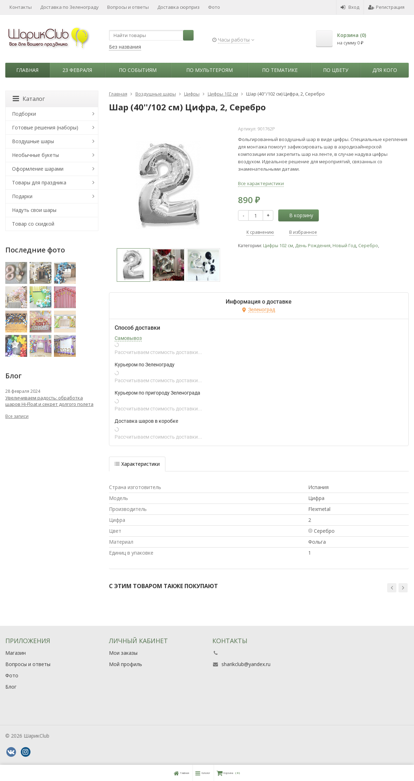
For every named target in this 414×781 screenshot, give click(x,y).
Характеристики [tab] (137, 463)
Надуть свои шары (34, 210)
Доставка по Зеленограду (69, 7)
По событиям (138, 70)
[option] (133, 265)
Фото (214, 7)
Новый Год (344, 246)
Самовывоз (128, 338)
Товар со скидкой (33, 223)
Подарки (22, 196)
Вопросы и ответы (128, 7)
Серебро (368, 246)
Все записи (17, 416)
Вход (350, 7)
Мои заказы (123, 652)
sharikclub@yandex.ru (245, 664)
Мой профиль (125, 664)
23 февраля (77, 70)
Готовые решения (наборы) (45, 127)
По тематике (280, 70)
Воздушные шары (33, 141)
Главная (27, 70)
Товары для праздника (39, 182)
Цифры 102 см (278, 246)
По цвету (335, 70)
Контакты (21, 7)
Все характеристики (261, 183)
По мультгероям (209, 70)
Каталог (29, 99)
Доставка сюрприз (178, 7)
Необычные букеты (35, 155)
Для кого (384, 70)
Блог (11, 686)
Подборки (24, 113)
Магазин (15, 652)
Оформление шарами (37, 168)
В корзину (297, 215)
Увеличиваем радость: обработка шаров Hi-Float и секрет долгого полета (49, 401)
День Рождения (312, 246)
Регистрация (386, 7)
